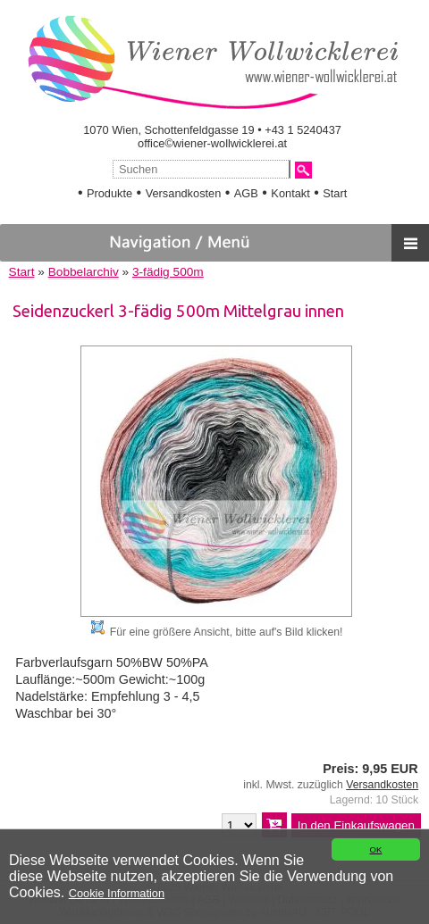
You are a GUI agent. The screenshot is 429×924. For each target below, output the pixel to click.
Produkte (109, 193)
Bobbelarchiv (83, 272)
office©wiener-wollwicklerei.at (212, 143)
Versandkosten (184, 193)
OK (375, 849)
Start (335, 193)
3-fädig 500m (168, 272)
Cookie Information (116, 893)
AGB (246, 193)
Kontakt (290, 193)
